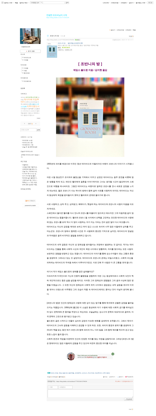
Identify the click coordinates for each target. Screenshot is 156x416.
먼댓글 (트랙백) (26, 189)
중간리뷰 (27, 73)
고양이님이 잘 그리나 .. (30, 180)
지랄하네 (25, 165)
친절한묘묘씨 (116, 40)
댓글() (131, 36)
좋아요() (62, 377)
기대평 (26, 60)
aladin (34, 205)
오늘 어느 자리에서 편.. (30, 171)
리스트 (23, 54)
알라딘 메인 (24, 3)
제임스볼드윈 (63, 373)
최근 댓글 (24, 161)
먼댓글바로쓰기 (127, 381)
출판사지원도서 (29, 115)
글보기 (113, 30)
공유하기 (112, 377)
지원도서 (30, 113)
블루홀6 (31, 109)
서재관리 (124, 3)
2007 (29, 124)
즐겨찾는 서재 (141, 3)
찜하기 (120, 377)
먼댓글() (55, 377)
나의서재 (106, 3)
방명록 (23, 88)
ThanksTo (129, 377)
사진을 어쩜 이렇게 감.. (30, 167)
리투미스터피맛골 (31, 102)
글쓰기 (131, 3)
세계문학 (78, 373)
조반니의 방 (54, 36)
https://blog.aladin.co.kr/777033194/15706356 (60, 40)
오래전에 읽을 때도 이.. (30, 169)
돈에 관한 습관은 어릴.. (30, 184)
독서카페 (91, 373)
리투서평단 (106, 373)
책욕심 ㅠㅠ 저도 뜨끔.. (30, 182)
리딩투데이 (98, 373)
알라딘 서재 (8, 3)
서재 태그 (24, 94)
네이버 (23, 97)
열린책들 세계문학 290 (75, 43)
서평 (61, 36)
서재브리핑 (115, 3)
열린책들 (71, 373)
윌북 (25, 113)
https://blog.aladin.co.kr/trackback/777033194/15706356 (71, 381)
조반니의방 (54, 373)
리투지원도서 (33, 106)
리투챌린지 (24, 109)
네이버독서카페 (31, 97)
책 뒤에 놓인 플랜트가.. (30, 178)
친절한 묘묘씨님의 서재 (56, 15)
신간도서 (84, 373)
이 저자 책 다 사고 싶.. (29, 174)
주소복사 (118, 381)
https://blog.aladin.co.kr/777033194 (57, 17)
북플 (16, 3)
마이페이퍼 (24, 78)
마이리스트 (27, 57)
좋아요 (105, 377)
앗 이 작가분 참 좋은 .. (29, 176)
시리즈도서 (26, 111)
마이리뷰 (23, 65)
